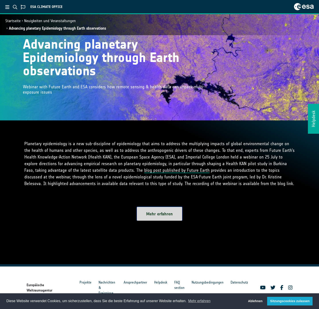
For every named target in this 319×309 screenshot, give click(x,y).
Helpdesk (160, 282)
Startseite (13, 21)
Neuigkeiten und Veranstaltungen (50, 21)
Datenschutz (239, 282)
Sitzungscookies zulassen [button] (289, 301)
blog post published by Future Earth (177, 170)
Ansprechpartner (135, 282)
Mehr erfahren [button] (199, 301)
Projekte (85, 282)
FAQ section (179, 285)
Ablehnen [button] (255, 301)
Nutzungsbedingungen (208, 282)
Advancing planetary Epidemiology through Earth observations (57, 28)
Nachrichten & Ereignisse (107, 287)
